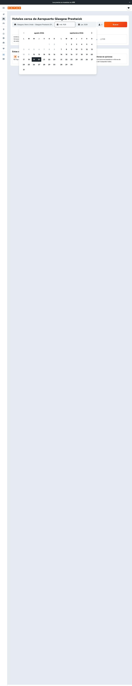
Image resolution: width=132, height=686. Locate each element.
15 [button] (49, 54)
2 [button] (54, 44)
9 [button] (54, 49)
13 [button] (39, 54)
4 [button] (28, 49)
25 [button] (29, 64)
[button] (129, 2)
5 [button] (86, 44)
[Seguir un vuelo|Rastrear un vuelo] (3, 34)
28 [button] (44, 64)
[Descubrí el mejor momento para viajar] (3, 38)
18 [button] (29, 59)
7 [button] (44, 49)
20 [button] (39, 59)
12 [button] (34, 54)
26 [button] (34, 64)
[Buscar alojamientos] (3, 19)
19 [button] (34, 59)
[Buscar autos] (3, 23)
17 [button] (23, 59)
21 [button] (44, 59)
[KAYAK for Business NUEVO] (3, 42)
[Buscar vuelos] (3, 14)
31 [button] (24, 70)
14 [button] (44, 54)
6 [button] (39, 49)
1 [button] (49, 44)
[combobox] (35, 24)
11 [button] (28, 54)
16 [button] (54, 54)
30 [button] (54, 64)
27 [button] (39, 64)
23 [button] (54, 59)
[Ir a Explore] (3, 29)
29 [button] (49, 64)
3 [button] (23, 49)
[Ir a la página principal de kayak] (14, 8)
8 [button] (49, 49)
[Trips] (3, 48)
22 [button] (49, 59)
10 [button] (24, 54)
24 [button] (24, 64)
